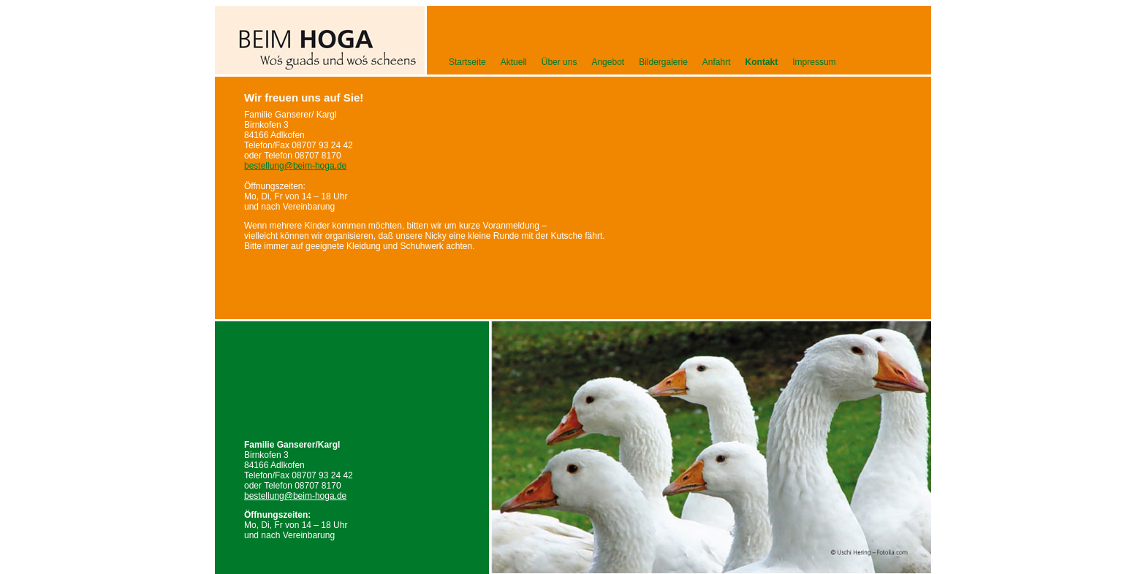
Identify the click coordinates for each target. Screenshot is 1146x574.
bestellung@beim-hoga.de (295, 496)
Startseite (467, 62)
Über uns (559, 62)
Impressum (813, 62)
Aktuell (514, 62)
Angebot (607, 62)
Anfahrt (716, 62)
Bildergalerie (663, 62)
